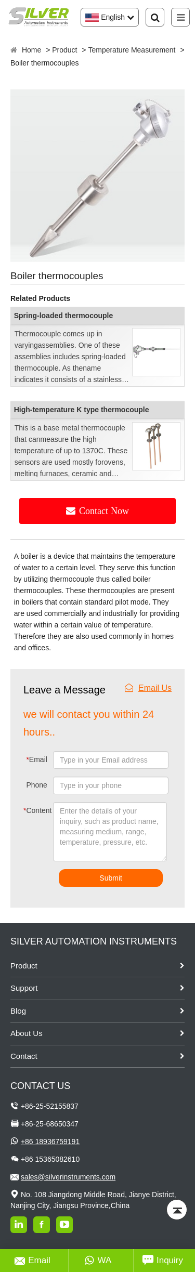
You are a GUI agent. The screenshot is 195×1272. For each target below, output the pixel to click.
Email (36, 759)
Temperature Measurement (131, 50)
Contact (23, 1056)
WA (98, 1260)
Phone (36, 785)
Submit (110, 878)
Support (24, 987)
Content (30, 810)
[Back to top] (176, 1209)
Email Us (148, 688)
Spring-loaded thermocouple (63, 315)
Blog (18, 1010)
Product (64, 50)
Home (31, 50)
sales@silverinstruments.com (68, 1177)
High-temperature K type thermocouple (81, 409)
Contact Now (104, 511)
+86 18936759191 (50, 1141)
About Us (26, 1033)
